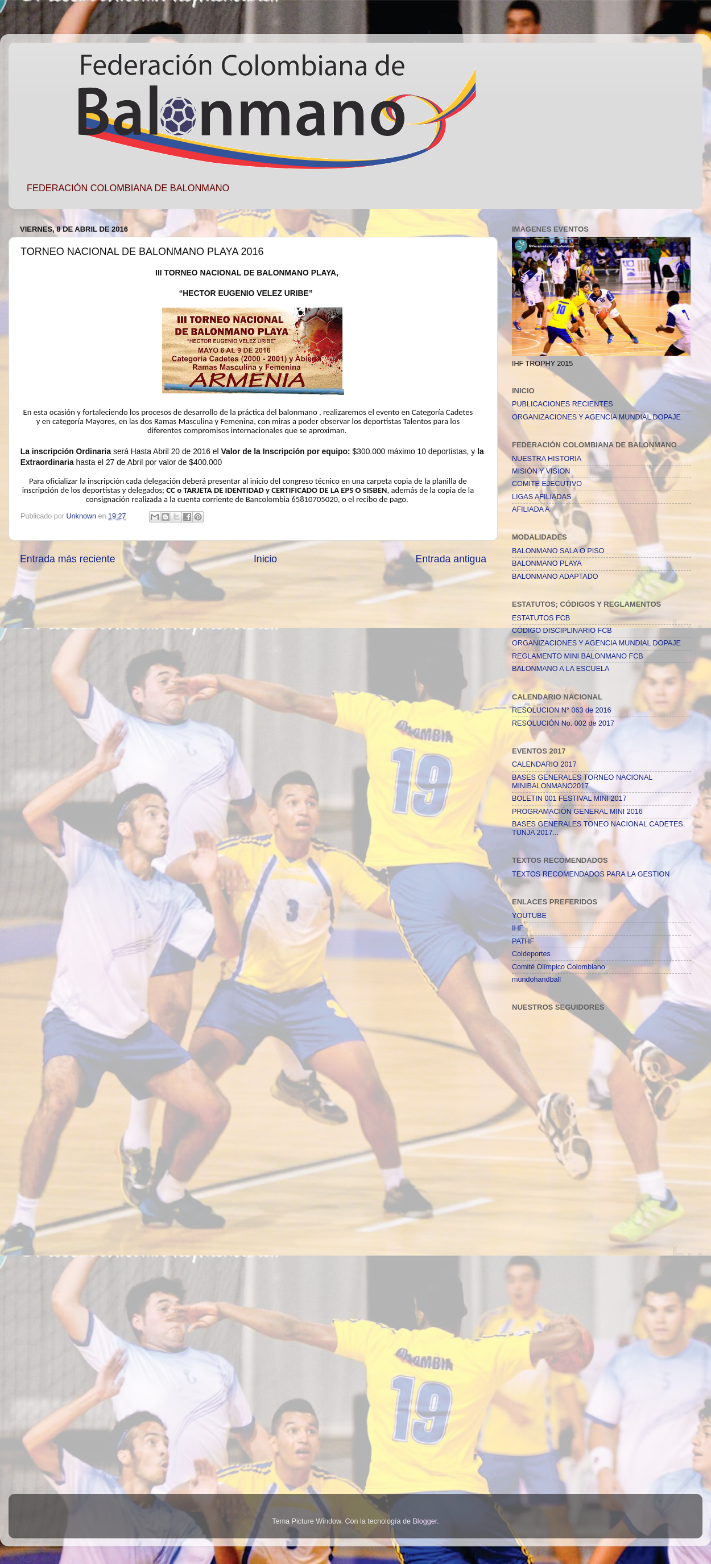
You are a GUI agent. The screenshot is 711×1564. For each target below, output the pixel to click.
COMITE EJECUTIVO (547, 484)
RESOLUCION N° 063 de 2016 (561, 710)
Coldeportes (531, 954)
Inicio (265, 559)
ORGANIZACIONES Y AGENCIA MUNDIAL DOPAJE (596, 417)
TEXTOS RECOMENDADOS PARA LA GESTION (590, 874)
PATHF (523, 941)
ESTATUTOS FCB (541, 618)
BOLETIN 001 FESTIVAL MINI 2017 (569, 798)
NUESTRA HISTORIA (546, 459)
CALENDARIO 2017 (544, 764)
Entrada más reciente (67, 559)
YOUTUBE (529, 916)
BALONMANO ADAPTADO (555, 577)
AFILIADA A (531, 509)
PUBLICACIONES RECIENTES (562, 404)
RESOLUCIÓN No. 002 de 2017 (563, 723)
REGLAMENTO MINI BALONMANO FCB (577, 656)
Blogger (424, 1521)
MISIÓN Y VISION (541, 471)
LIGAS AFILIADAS (541, 497)
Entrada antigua (451, 559)
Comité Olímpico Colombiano (558, 967)
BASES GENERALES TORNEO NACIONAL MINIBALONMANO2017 (582, 781)
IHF (517, 928)
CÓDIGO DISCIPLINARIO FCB (562, 631)
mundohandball (536, 979)
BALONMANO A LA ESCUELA (560, 669)
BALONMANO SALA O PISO (558, 551)
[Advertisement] (557, 1291)
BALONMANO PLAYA (547, 563)
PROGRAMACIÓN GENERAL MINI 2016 (577, 812)
